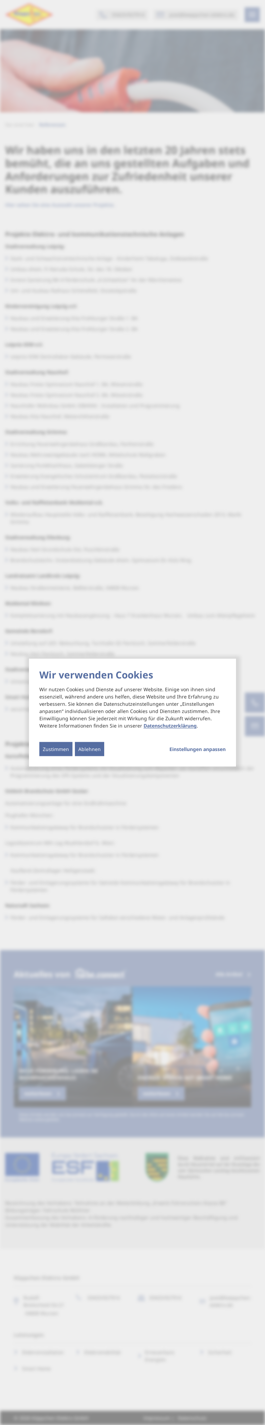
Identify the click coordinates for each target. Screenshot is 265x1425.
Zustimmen (56, 749)
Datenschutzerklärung (170, 725)
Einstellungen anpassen (197, 749)
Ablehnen (89, 749)
